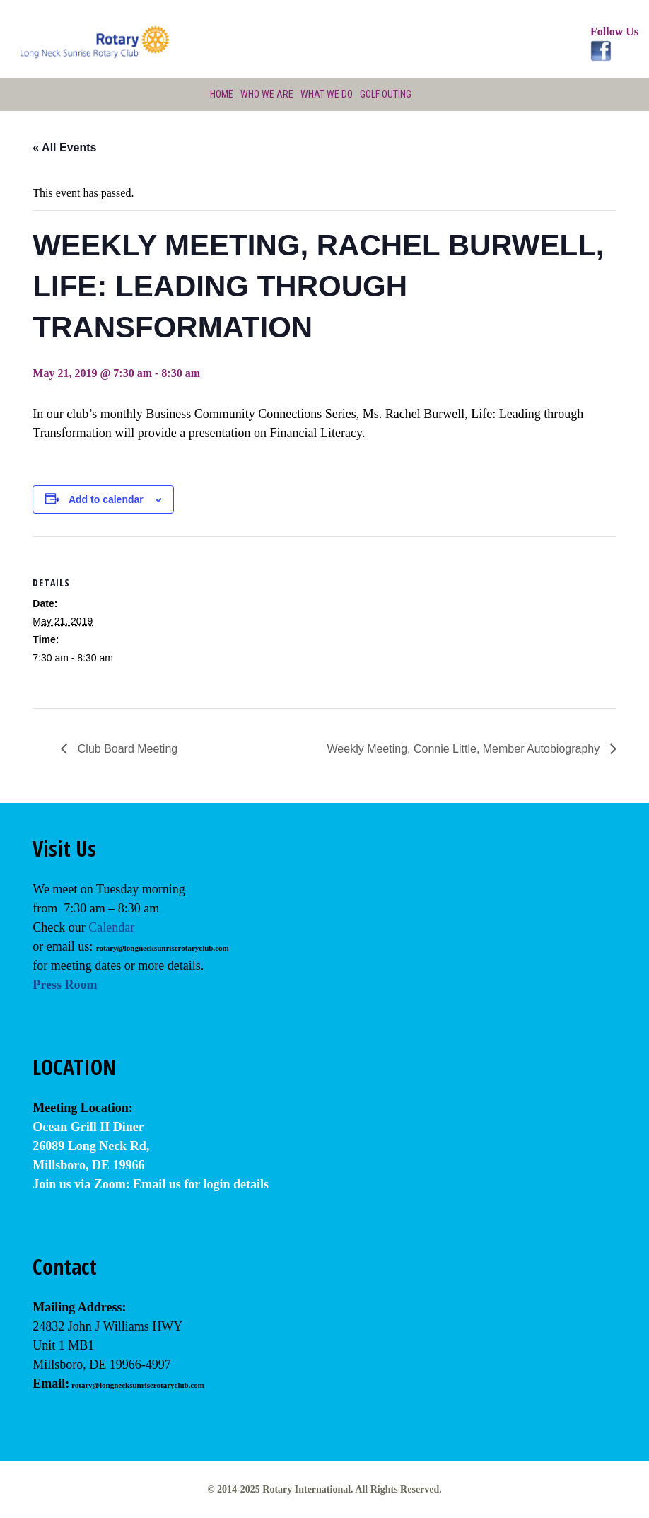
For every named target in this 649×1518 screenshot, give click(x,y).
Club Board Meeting (125, 749)
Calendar (111, 927)
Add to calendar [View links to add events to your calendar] (106, 499)
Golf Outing (385, 94)
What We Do (326, 94)
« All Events (64, 147)
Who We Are (266, 94)
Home (221, 94)
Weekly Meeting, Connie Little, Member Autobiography (465, 749)
